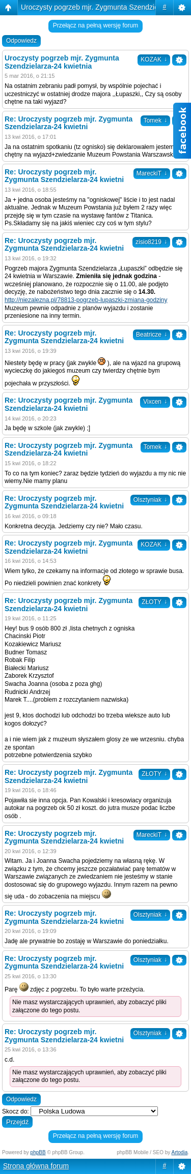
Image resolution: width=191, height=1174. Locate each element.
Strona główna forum (36, 1166)
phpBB (38, 1152)
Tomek (155, 446)
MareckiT (152, 173)
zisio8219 (151, 242)
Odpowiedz (21, 40)
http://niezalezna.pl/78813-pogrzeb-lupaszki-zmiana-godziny (86, 300)
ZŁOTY (154, 602)
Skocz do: (15, 1111)
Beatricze (151, 334)
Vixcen (155, 401)
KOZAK (154, 59)
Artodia (180, 1152)
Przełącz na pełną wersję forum (95, 25)
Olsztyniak (150, 499)
